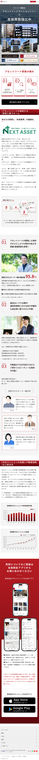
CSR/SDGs (2, 736)
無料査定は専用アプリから (22, 102)
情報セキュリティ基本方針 (17, 756)
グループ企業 (3, 742)
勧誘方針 (24, 756)
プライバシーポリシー (6, 756)
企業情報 (2, 739)
